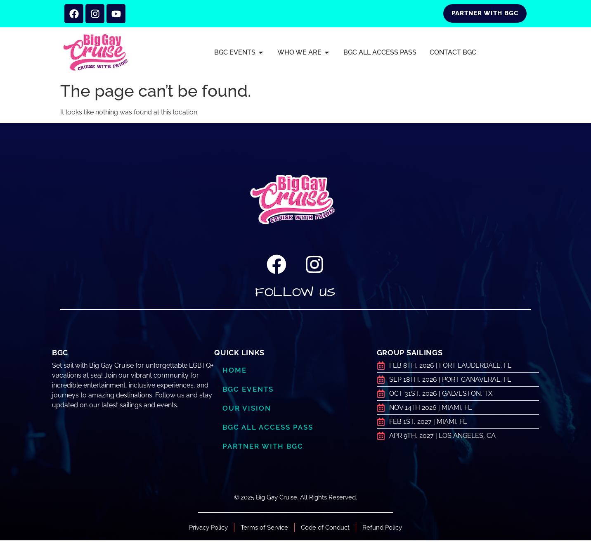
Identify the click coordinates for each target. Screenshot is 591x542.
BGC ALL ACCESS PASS (267, 429)
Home (234, 372)
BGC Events (248, 391)
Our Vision (246, 410)
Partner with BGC (262, 448)
